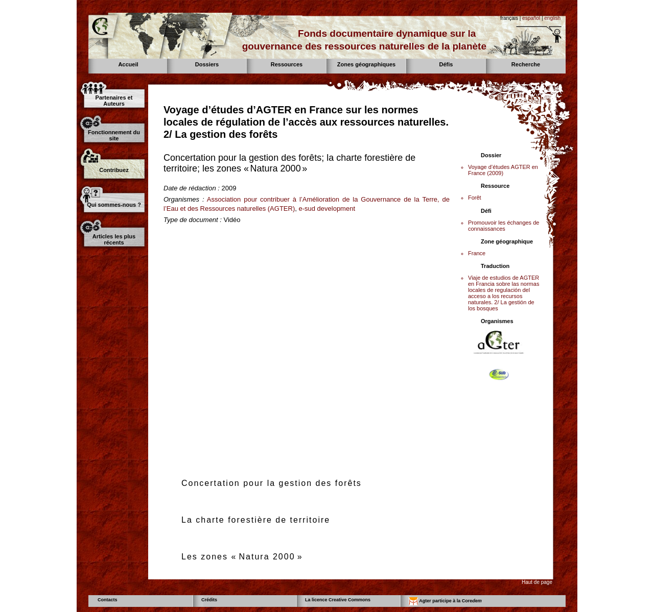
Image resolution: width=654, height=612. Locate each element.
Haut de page (537, 582)
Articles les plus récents (113, 239)
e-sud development (326, 208)
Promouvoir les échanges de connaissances (503, 225)
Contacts (108, 599)
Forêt (474, 197)
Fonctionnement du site (114, 135)
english (552, 18)
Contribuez (113, 170)
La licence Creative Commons (337, 599)
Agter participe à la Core (445, 601)
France (476, 253)
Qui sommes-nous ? (114, 205)
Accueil (128, 64)
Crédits (209, 599)
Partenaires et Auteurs (114, 100)
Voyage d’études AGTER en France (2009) (503, 170)
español (531, 18)
